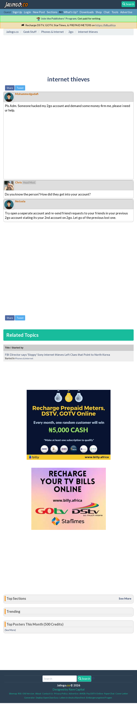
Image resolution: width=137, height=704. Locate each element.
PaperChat (109, 693)
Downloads (87, 12)
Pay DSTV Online (94, 693)
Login (27, 12)
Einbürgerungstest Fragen (99, 697)
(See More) (10, 630)
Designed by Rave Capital (68, 689)
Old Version (28, 693)
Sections (52, 12)
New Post (39, 12)
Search (84, 678)
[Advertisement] (68, 147)
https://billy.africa (105, 25)
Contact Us (47, 693)
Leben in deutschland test (72, 697)
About (38, 693)
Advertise (126, 12)
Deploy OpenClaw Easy (47, 697)
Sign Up (17, 12)
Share (10, 87)
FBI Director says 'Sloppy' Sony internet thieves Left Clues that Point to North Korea (57, 354)
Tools (114, 12)
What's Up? (71, 12)
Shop (99, 12)
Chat (107, 12)
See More (125, 598)
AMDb (82, 693)
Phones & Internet (24, 358)
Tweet (20, 87)
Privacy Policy (61, 693)
